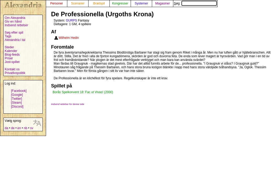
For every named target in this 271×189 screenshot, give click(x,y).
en (19, 128)
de (12, 128)
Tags (8, 36)
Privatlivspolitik (15, 73)
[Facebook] (18, 91)
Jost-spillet (12, 62)
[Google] (17, 95)
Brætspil (99, 3)
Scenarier (77, 3)
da (6, 128)
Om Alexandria (15, 18)
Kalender (11, 51)
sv (31, 128)
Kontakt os (12, 69)
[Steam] (16, 102)
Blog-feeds (12, 54)
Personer (56, 3)
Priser (9, 58)
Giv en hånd (13, 21)
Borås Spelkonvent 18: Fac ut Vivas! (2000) (83, 92)
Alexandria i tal (15, 40)
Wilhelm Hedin (69, 38)
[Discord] (17, 106)
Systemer (141, 3)
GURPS (71, 20)
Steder (9, 47)
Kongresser (120, 3)
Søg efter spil (14, 32)
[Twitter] (16, 99)
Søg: (195, 3)
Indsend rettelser (16, 25)
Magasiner (162, 3)
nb (25, 128)
